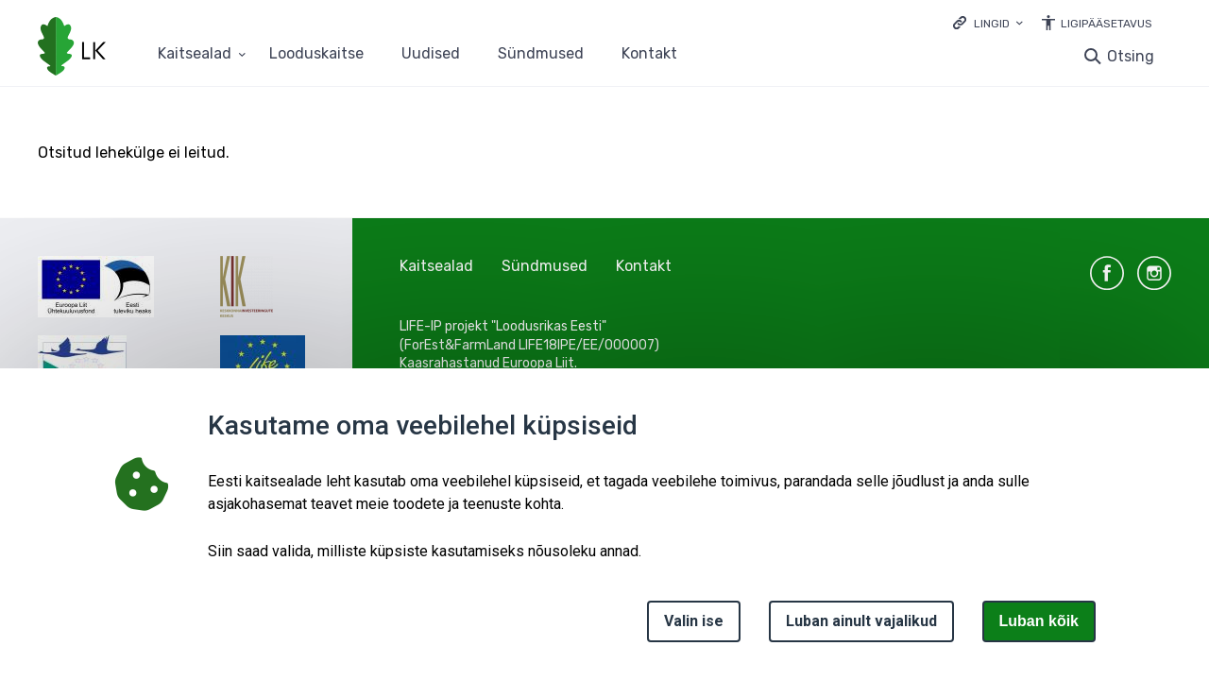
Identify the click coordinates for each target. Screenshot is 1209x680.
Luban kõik (1039, 621)
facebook (1107, 273)
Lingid (992, 23)
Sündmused (541, 54)
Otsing (1130, 56)
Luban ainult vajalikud (861, 621)
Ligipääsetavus (1106, 23)
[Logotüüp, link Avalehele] (72, 48)
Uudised (430, 54)
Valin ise (694, 621)
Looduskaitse (316, 54)
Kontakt (649, 54)
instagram (1154, 273)
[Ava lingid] (988, 22)
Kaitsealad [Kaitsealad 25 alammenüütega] (194, 54)
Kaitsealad (436, 266)
